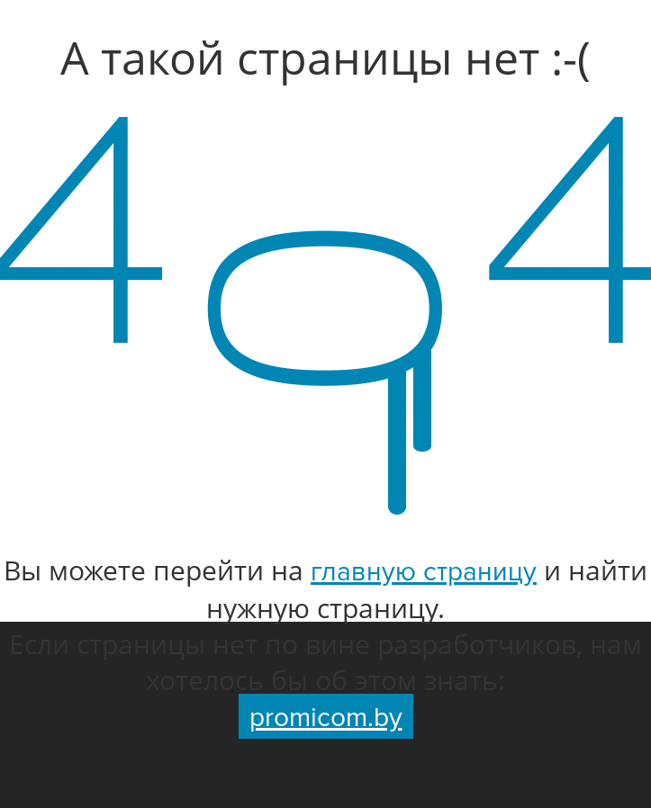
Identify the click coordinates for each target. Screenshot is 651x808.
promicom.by (325, 717)
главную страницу (424, 571)
